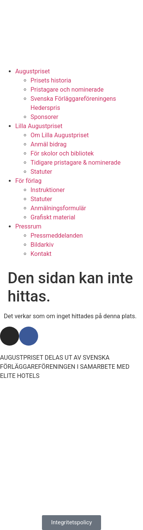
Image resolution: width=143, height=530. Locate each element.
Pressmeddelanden (57, 235)
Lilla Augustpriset (39, 126)
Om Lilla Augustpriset (60, 135)
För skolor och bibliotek (62, 153)
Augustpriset (32, 71)
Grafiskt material (53, 217)
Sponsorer (44, 117)
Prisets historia (51, 80)
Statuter (41, 171)
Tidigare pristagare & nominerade (76, 162)
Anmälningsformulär (58, 208)
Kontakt (41, 253)
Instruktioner (48, 190)
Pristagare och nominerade (67, 89)
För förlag (28, 180)
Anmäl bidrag (49, 144)
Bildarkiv (42, 244)
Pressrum (28, 226)
